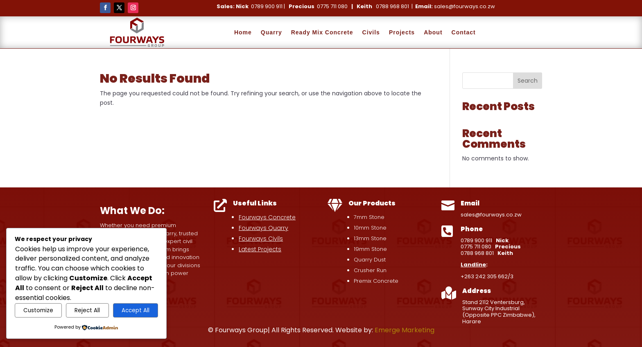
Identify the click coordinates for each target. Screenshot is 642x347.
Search (528, 81)
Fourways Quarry (263, 228)
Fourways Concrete (267, 217)
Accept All (135, 310)
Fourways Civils (261, 238)
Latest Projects (260, 249)
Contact (464, 32)
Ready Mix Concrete (322, 32)
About (433, 32)
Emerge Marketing (404, 330)
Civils (371, 32)
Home (243, 32)
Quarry (271, 32)
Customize (38, 310)
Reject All (87, 310)
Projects (402, 32)
